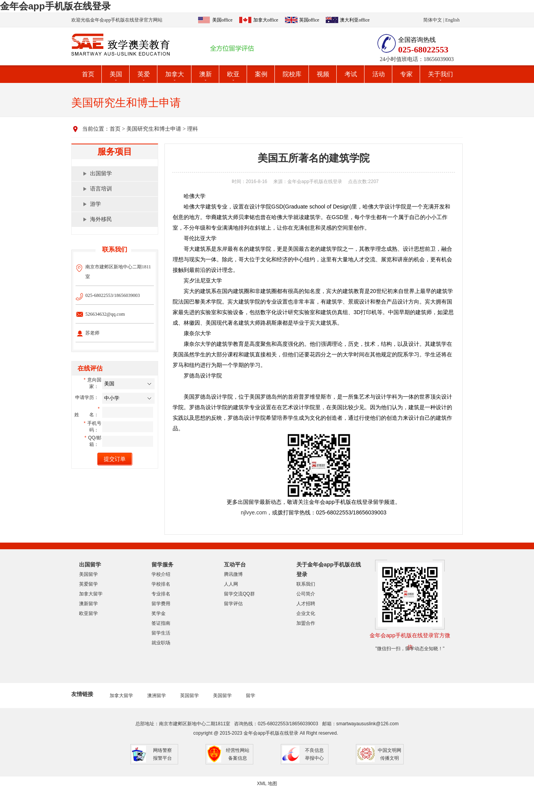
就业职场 (161, 642)
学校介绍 (161, 574)
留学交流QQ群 (239, 594)
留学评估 (233, 603)
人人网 (231, 584)
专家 (406, 74)
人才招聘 (305, 603)
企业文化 (305, 613)
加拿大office (265, 20)
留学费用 (161, 603)
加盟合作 (305, 623)
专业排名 (161, 594)
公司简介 (305, 594)
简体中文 (432, 20)
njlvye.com (254, 512)
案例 (261, 74)
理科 (192, 129)
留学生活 (161, 633)
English (452, 20)
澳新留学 (88, 603)
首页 (88, 74)
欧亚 (233, 74)
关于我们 (440, 74)
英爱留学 (88, 584)
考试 (351, 74)
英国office (309, 20)
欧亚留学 (88, 613)
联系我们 (305, 584)
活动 (378, 74)
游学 (95, 204)
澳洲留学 (156, 695)
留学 (250, 695)
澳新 (205, 74)
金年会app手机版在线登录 (55, 6)
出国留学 (101, 173)
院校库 (292, 74)
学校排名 (161, 584)
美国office (222, 20)
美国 (116, 74)
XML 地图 (267, 783)
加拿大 (174, 74)
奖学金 (159, 613)
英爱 (143, 74)
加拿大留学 (91, 594)
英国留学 (189, 695)
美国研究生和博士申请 (153, 129)
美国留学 (88, 574)
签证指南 (161, 623)
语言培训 (101, 189)
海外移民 (101, 219)
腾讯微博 (233, 574)
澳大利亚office (355, 20)
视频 (323, 74)
